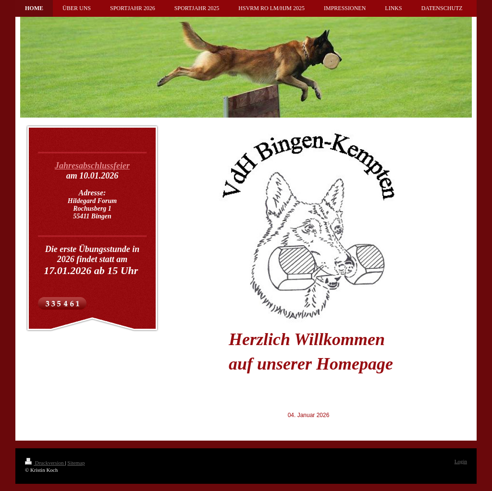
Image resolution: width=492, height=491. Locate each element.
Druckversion (45, 463)
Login (461, 461)
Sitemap (76, 463)
